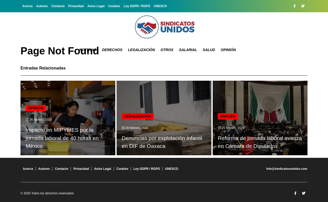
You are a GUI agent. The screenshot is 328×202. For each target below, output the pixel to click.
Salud (209, 50)
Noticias (87, 50)
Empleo (227, 116)
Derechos (112, 50)
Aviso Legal (96, 6)
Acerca (27, 6)
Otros (167, 50)
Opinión (228, 50)
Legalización (141, 50)
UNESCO (160, 6)
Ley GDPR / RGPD (137, 6)
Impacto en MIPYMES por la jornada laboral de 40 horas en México (62, 138)
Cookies (114, 6)
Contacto (58, 6)
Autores (42, 6)
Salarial (188, 50)
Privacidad (76, 6)
